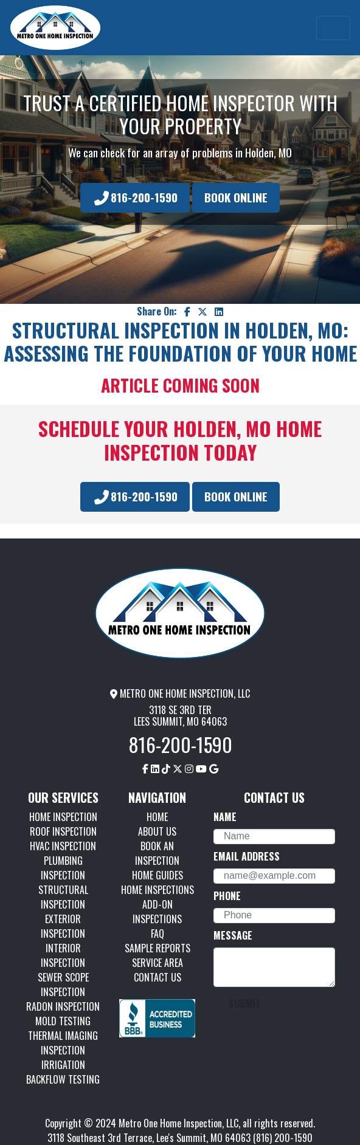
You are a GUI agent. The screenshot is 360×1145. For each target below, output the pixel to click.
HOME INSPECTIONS (157, 889)
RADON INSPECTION (63, 1006)
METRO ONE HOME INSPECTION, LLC (180, 693)
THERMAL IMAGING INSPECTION (63, 1042)
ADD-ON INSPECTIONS (157, 911)
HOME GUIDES (157, 875)
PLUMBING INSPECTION (63, 867)
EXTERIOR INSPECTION (63, 926)
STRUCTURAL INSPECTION (63, 897)
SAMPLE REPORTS (157, 948)
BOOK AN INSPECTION (157, 853)
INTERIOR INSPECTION (63, 955)
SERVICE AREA (157, 962)
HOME (157, 817)
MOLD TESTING (63, 1021)
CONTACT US (157, 977)
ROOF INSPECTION (63, 831)
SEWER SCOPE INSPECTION (63, 984)
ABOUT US (157, 831)
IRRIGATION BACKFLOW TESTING (63, 1072)
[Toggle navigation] (333, 28)
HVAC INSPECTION (63, 846)
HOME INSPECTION (63, 817)
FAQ (157, 933)
